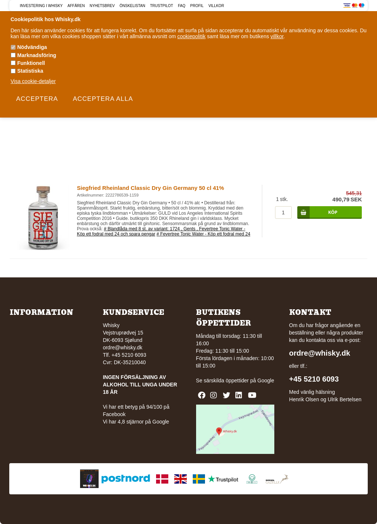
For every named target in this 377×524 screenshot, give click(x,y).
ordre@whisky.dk (122, 347)
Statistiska (30, 71)
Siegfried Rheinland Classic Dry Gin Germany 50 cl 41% (150, 188)
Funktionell (31, 63)
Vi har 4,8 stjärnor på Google (136, 422)
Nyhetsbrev (102, 6)
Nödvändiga (32, 47)
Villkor (216, 6)
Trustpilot (161, 6)
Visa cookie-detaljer (33, 81)
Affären (76, 6)
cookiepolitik (191, 36)
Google (265, 380)
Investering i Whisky (41, 6)
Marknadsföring (36, 55)
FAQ (181, 6)
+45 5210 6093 (314, 379)
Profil (197, 6)
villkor (277, 36)
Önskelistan (132, 6)
